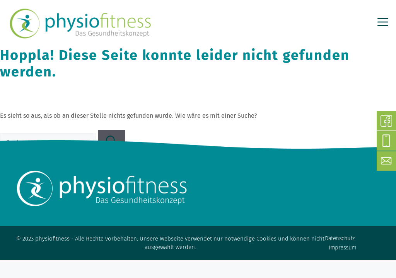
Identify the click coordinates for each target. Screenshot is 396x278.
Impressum (343, 247)
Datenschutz (340, 238)
